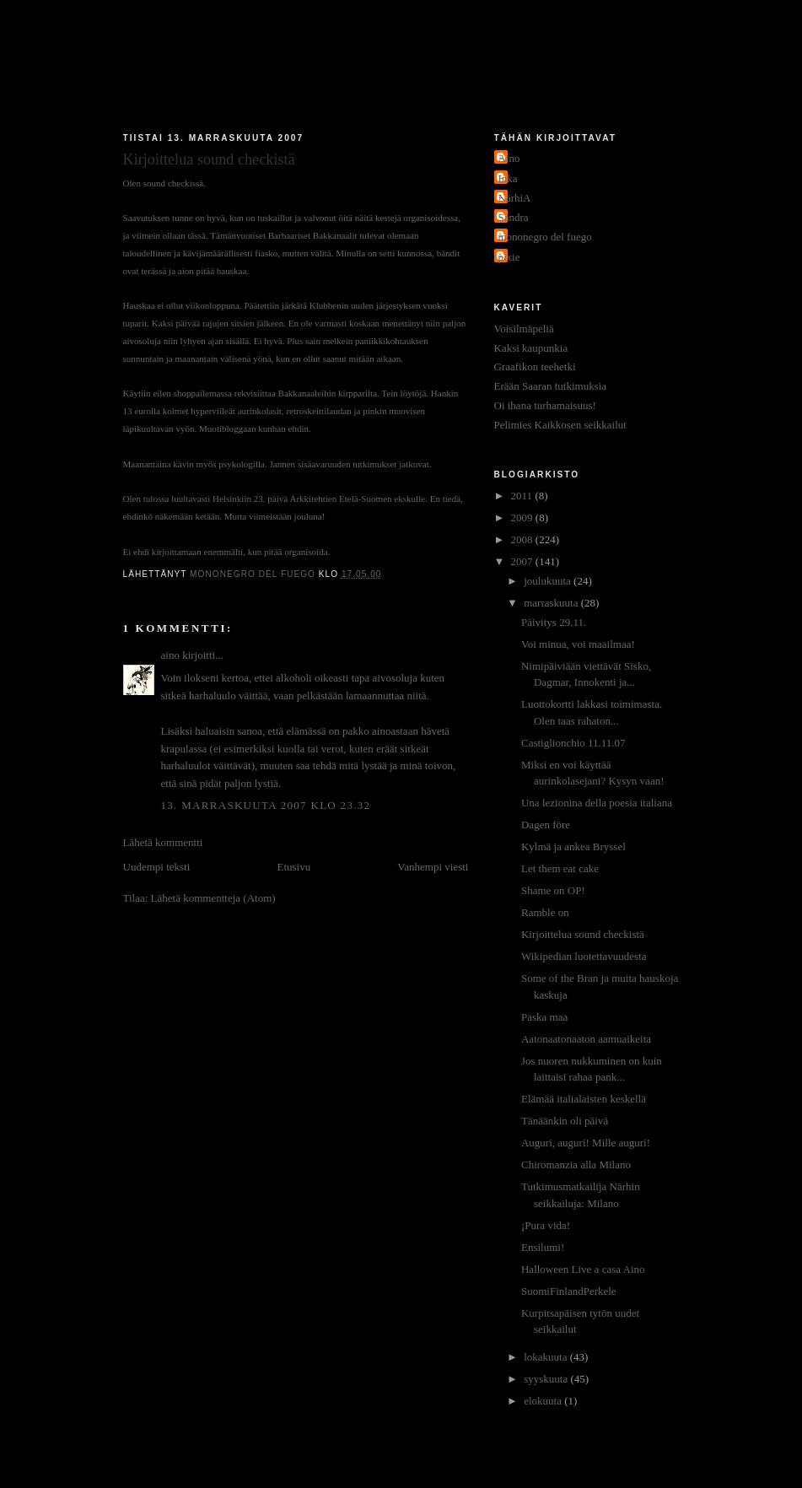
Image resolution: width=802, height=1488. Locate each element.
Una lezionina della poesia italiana (596, 802)
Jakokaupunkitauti (401, 69)
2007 (523, 561)
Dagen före (545, 824)
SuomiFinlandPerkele (568, 1291)
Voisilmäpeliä (524, 328)
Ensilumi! (542, 1247)
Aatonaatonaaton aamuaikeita (586, 1038)
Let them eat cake (560, 868)
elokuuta (544, 1400)
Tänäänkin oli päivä (564, 1120)
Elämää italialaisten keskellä (583, 1098)
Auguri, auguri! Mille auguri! (585, 1142)
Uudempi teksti (157, 866)
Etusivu (293, 866)
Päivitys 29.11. (553, 622)
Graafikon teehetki (535, 366)
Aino (509, 158)
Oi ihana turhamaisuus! (545, 405)
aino (170, 655)
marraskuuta (552, 602)
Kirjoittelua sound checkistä (582, 934)
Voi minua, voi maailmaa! (578, 644)
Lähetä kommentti (163, 842)
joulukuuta (548, 580)
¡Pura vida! (545, 1225)
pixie (509, 257)
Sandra (513, 217)
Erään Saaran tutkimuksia (550, 386)
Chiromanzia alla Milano (576, 1164)
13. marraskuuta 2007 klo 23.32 (266, 805)
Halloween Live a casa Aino (583, 1269)
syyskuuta (547, 1378)
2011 (523, 495)
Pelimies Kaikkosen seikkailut (560, 424)
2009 (523, 517)
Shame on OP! (553, 890)
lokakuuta (547, 1357)
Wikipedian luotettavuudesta (584, 956)
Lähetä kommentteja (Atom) (213, 898)
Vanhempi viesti (432, 866)
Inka (508, 178)
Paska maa (544, 1017)
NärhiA (514, 197)
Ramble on (545, 912)
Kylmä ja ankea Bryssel (573, 846)
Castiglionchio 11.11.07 (573, 742)
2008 (523, 539)
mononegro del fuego (545, 236)
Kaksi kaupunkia (531, 348)
